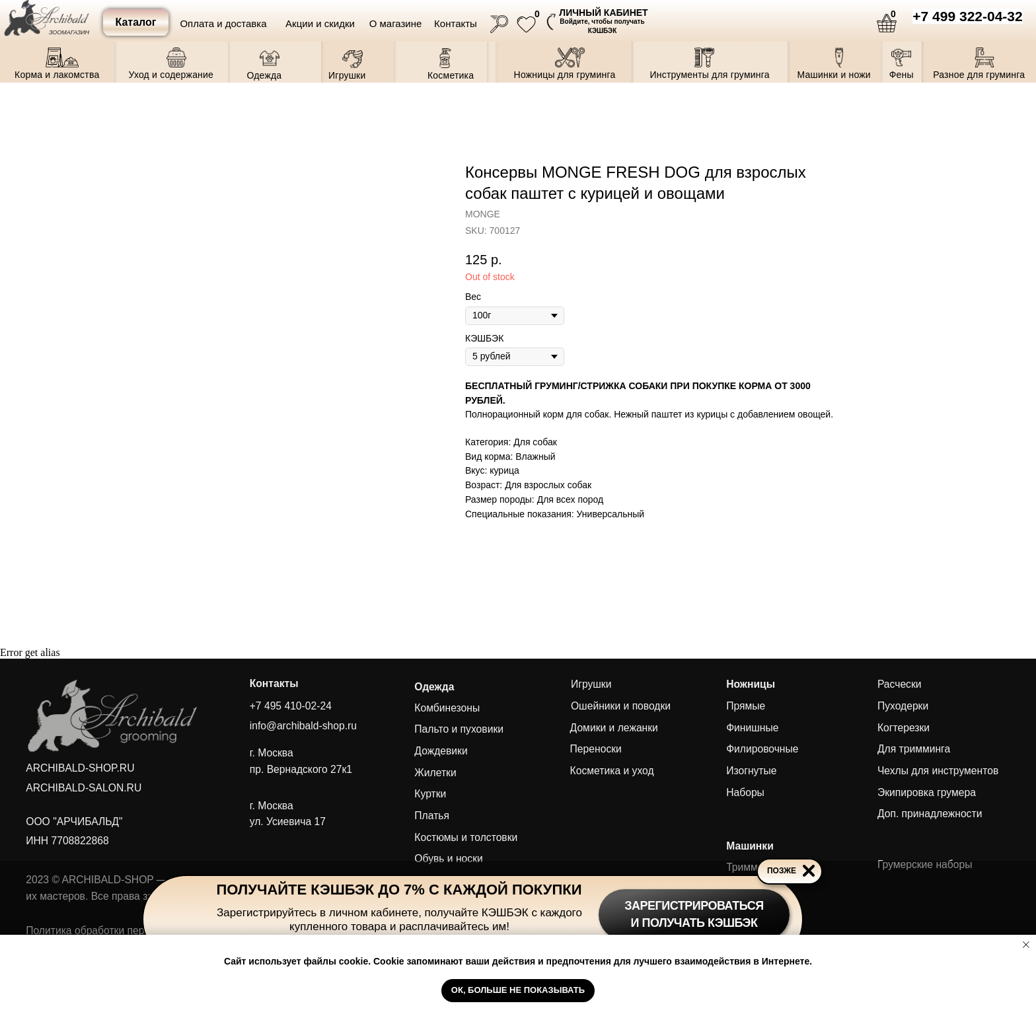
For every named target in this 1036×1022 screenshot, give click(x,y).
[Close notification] (1026, 944)
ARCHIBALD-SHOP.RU (80, 768)
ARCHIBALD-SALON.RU (83, 787)
